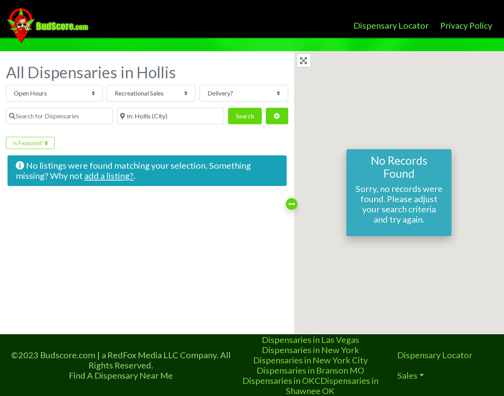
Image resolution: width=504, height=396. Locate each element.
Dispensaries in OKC (282, 380)
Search (249, 115)
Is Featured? (30, 143)
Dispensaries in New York (310, 349)
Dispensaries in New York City (310, 360)
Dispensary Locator (391, 25)
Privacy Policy (466, 25)
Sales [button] (407, 375)
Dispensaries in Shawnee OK (332, 385)
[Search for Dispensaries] (59, 116)
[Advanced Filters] (277, 116)
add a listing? (108, 175)
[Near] (170, 116)
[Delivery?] (239, 93)
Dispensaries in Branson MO (310, 370)
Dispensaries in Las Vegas (310, 339)
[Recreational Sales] (139, 93)
